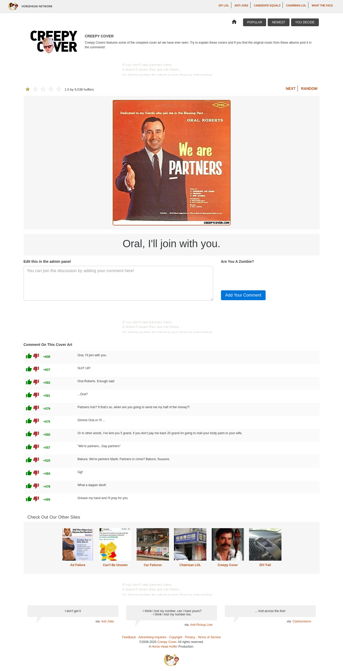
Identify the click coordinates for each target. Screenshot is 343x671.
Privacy (190, 637)
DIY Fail (265, 565)
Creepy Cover (228, 565)
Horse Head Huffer (165, 646)
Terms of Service (209, 637)
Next (290, 88)
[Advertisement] (171, 69)
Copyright (175, 637)
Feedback (129, 637)
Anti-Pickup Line (201, 625)
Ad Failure (77, 565)
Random (309, 88)
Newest (278, 22)
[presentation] (260, 276)
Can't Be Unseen (115, 565)
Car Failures (153, 565)
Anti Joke (241, 5)
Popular (254, 22)
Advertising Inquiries (152, 637)
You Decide (305, 22)
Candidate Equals (267, 5)
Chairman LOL (296, 5)
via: (98, 621)
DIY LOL (224, 5)
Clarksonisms (301, 621)
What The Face (322, 5)
